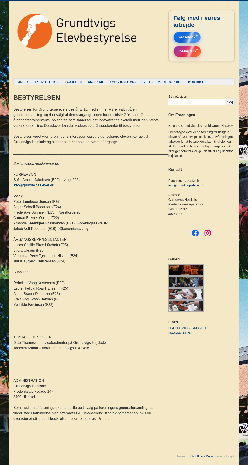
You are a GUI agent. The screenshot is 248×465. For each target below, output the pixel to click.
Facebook (187, 37)
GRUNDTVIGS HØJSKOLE (187, 328)
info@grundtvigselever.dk (33, 185)
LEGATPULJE (73, 82)
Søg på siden (177, 96)
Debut (210, 456)
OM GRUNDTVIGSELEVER (130, 82)
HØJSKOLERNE (180, 333)
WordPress (198, 456)
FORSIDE (23, 82)
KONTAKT (195, 82)
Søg (230, 102)
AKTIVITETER (44, 82)
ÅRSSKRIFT (97, 82)
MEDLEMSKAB (169, 82)
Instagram (187, 51)
